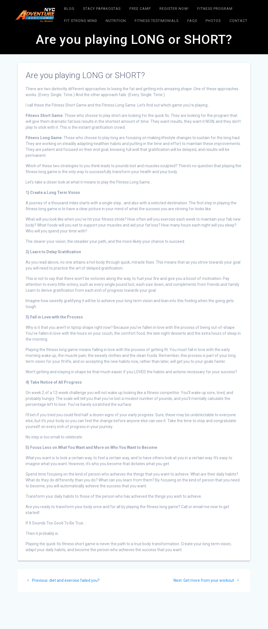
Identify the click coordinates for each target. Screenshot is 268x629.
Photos (213, 21)
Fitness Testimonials (157, 21)
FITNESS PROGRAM (215, 8)
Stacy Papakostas (102, 8)
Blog (69, 8)
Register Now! (174, 8)
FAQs (192, 21)
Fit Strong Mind (80, 21)
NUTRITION (116, 21)
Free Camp (140, 8)
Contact (238, 21)
